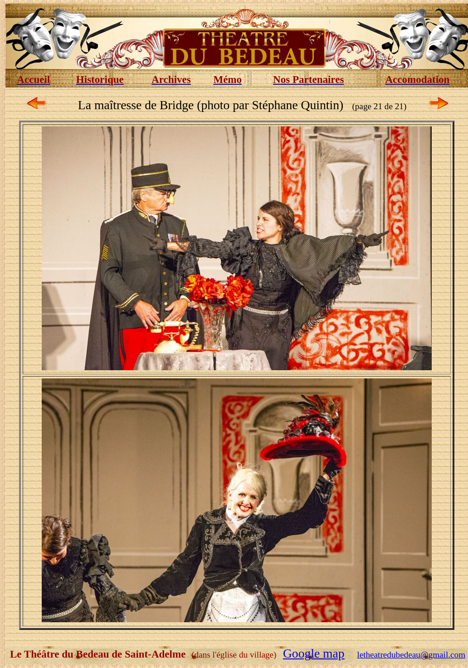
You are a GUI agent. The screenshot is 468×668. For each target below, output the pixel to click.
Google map (314, 653)
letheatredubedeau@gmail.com (411, 654)
